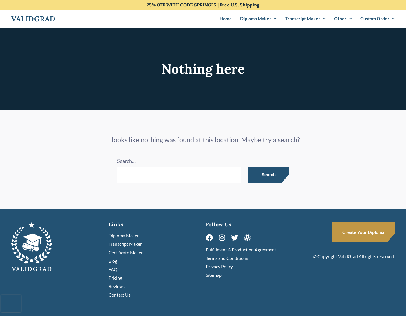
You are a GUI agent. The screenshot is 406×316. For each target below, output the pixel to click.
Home (226, 18)
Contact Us (120, 294)
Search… (126, 161)
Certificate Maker (126, 252)
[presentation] (11, 303)
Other (343, 18)
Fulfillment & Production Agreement (241, 249)
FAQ (113, 269)
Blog (113, 261)
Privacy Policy (219, 266)
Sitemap (214, 275)
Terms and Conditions (227, 258)
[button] (258, 19)
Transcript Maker (305, 18)
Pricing (115, 277)
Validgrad (33, 18)
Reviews (117, 286)
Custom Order (377, 18)
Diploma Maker (258, 18)
